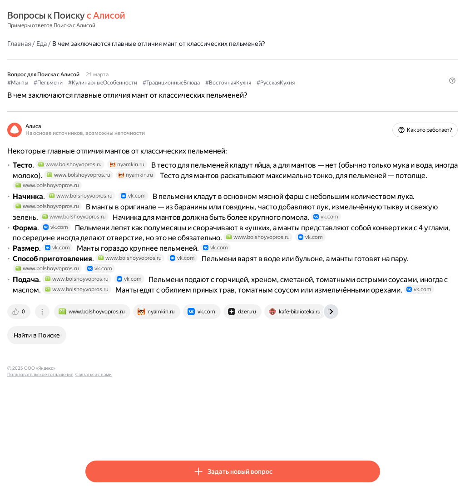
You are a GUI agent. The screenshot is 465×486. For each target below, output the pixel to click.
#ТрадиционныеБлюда (249, 82)
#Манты (95, 82)
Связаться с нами (224, 435)
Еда (119, 43)
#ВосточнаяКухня (306, 82)
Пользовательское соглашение (170, 435)
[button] (374, 97)
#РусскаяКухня (354, 82)
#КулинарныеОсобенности (180, 82)
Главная (97, 43)
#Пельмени (126, 82)
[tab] (97, 379)
